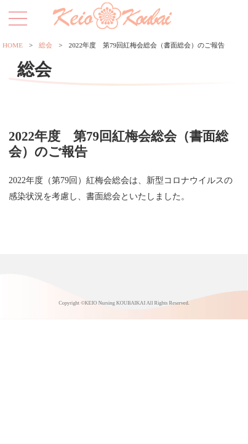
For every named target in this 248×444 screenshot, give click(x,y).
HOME (12, 45)
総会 (45, 45)
